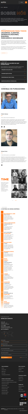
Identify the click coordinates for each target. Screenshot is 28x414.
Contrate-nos (20, 380)
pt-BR (22, 2)
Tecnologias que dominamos (6, 374)
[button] (13, 70)
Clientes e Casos (21, 378)
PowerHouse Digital (4, 393)
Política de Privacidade (22, 391)
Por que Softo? (21, 377)
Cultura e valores (21, 371)
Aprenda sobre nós (21, 386)
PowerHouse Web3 (4, 385)
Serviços (3, 368)
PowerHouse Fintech (5, 388)
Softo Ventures (21, 389)
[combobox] (14, 350)
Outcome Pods (4, 369)
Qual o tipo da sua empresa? (4, 352)
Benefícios (20, 369)
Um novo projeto (3, 340)
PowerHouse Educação (5, 392)
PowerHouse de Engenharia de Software (7, 380)
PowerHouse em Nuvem (5, 383)
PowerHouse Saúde (4, 390)
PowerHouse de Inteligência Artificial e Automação (9, 382)
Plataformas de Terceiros (5, 387)
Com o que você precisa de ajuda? (5, 348)
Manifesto (20, 387)
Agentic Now (3, 371)
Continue (6, 357)
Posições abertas (21, 368)
